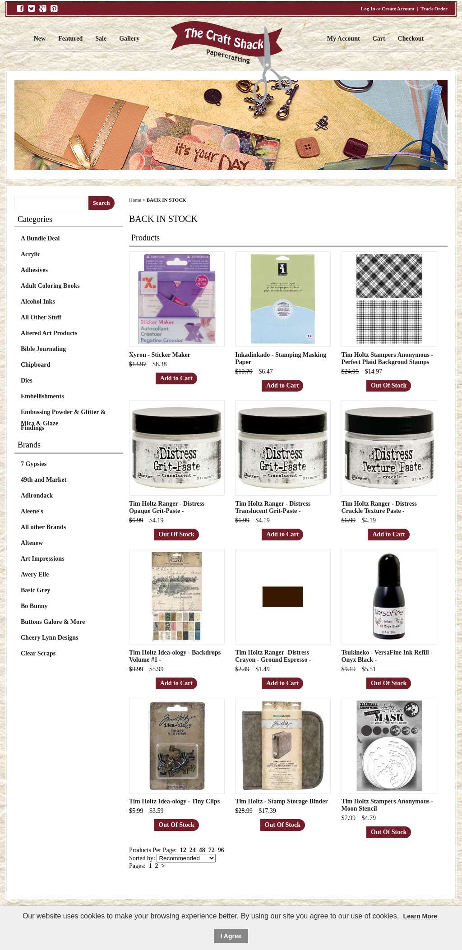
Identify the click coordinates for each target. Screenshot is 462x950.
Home (135, 200)
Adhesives (34, 270)
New (40, 38)
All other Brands (43, 527)
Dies (26, 380)
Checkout (411, 38)
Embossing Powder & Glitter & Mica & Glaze (63, 413)
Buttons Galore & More (53, 621)
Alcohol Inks (38, 301)
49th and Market (43, 479)
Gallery (129, 38)
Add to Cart (176, 378)
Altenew (32, 543)
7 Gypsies (33, 464)
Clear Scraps (38, 653)
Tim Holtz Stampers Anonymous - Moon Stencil (388, 805)
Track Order (434, 8)
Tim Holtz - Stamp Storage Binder (281, 801)
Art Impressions (43, 558)
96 (221, 850)
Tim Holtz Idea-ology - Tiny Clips (174, 801)
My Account (343, 38)
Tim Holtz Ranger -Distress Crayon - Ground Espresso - (273, 656)
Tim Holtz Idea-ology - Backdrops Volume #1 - (175, 656)
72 (211, 850)
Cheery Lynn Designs (50, 637)
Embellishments (42, 396)
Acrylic (31, 254)
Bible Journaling (43, 349)
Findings (32, 427)
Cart (379, 38)
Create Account (398, 8)
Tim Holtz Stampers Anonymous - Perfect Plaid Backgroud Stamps (388, 358)
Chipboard (35, 364)
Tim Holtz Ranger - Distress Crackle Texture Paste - (379, 507)
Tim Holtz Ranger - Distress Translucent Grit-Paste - (272, 507)
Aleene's (32, 511)
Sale (100, 38)
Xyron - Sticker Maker (159, 354)
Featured (70, 38)
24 (192, 850)
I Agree (231, 936)
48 (202, 850)
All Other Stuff (41, 317)
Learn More (420, 916)
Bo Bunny (34, 606)
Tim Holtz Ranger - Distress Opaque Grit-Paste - (166, 507)
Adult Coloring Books (50, 285)
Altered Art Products (49, 333)
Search (101, 202)
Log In (368, 8)
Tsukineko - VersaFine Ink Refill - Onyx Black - (387, 656)
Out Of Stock (389, 385)
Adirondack (37, 495)
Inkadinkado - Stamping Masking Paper (280, 358)
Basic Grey (35, 590)
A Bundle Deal (40, 238)
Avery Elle (35, 574)
